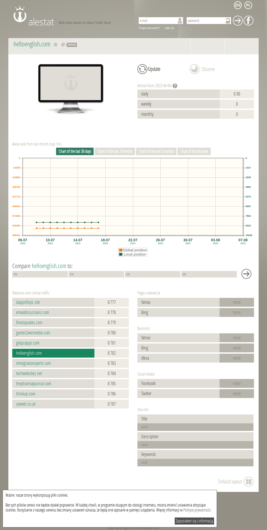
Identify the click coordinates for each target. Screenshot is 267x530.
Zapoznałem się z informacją (194, 521)
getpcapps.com (27, 343)
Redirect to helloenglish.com (63, 44)
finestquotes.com (29, 323)
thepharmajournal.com (33, 384)
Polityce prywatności (197, 510)
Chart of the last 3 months (114, 151)
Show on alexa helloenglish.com (55, 44)
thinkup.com (25, 394)
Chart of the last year (194, 151)
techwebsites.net (29, 373)
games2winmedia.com (33, 333)
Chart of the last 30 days (75, 151)
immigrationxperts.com (33, 363)
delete (72, 44)
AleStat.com (72, 15)
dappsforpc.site (28, 302)
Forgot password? (149, 28)
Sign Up (169, 28)
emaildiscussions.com (32, 312)
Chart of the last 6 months (156, 151)
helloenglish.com (29, 353)
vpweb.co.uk (25, 404)
